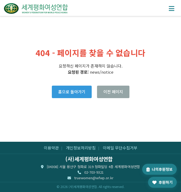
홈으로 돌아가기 (71, 91)
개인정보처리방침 (81, 148)
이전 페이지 (113, 91)
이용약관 (51, 148)
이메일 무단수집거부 (120, 148)
